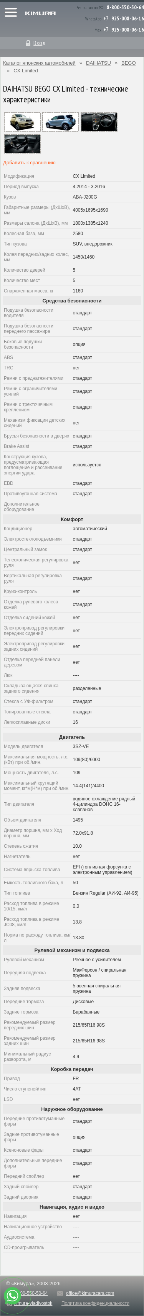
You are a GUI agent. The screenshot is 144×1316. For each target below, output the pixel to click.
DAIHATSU (98, 63)
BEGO (128, 63)
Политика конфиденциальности (95, 1303)
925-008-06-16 (127, 18)
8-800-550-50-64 (125, 7)
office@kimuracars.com (90, 1293)
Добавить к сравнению (29, 162)
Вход (39, 43)
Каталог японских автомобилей (39, 63)
